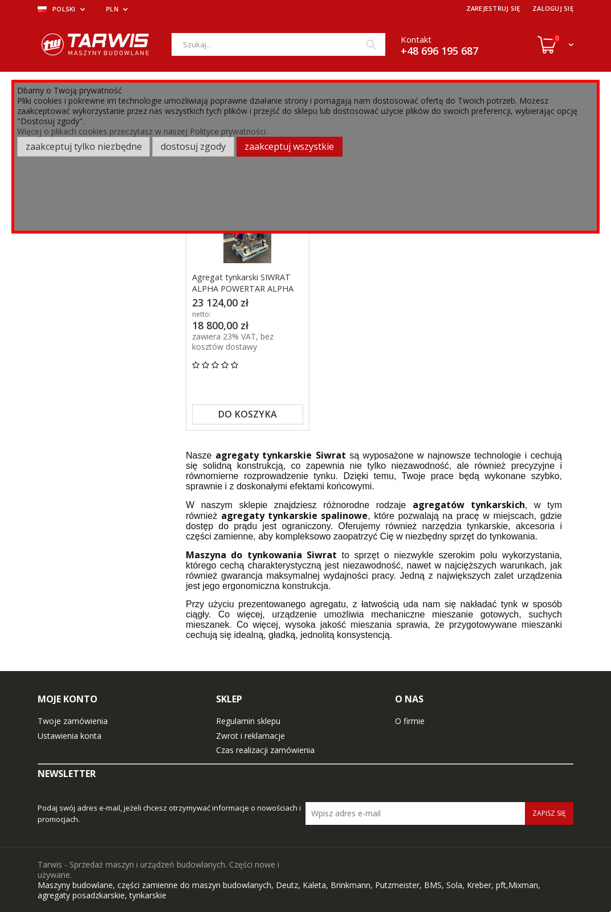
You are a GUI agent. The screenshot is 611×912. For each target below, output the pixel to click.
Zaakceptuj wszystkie (289, 146)
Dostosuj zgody (193, 146)
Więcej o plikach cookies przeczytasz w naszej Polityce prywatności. (142, 131)
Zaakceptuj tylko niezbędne (84, 146)
